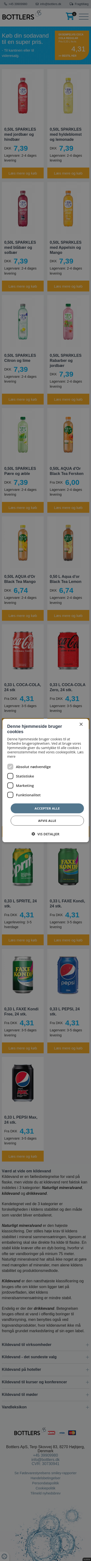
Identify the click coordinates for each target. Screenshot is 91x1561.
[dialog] (45, 780)
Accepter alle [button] (47, 808)
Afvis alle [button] (47, 820)
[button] (45, 834)
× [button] (81, 724)
